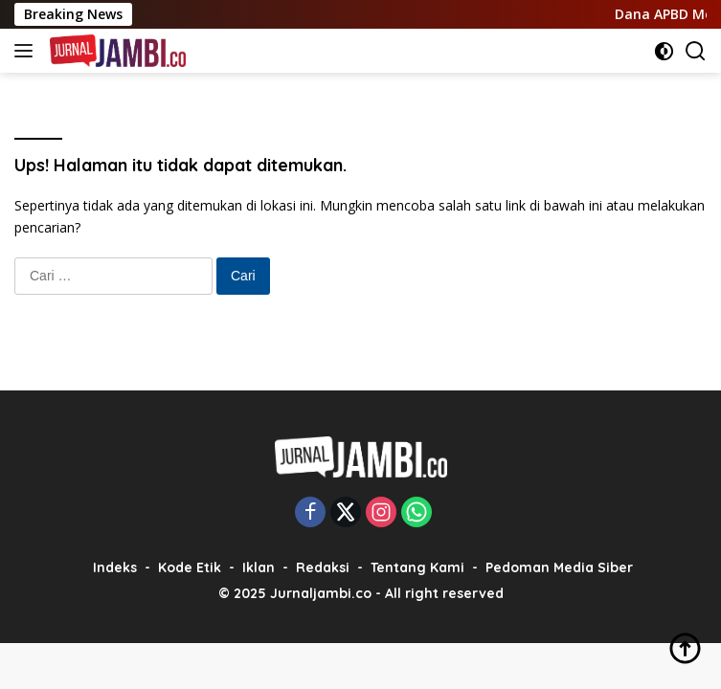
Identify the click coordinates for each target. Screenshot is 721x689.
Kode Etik (189, 567)
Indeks (115, 567)
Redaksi (322, 567)
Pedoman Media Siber (559, 567)
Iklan (258, 567)
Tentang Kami (417, 567)
